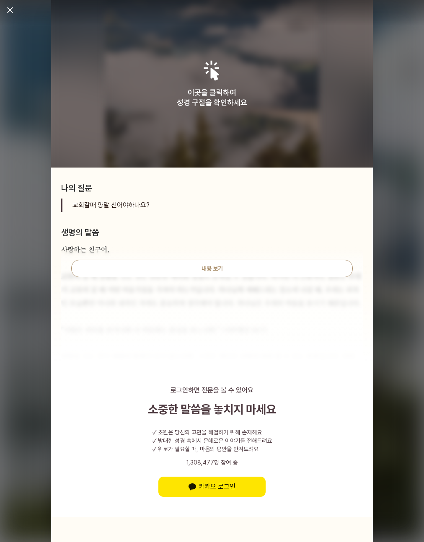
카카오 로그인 (212, 486)
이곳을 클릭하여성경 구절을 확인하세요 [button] (212, 97)
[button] (212, 70)
